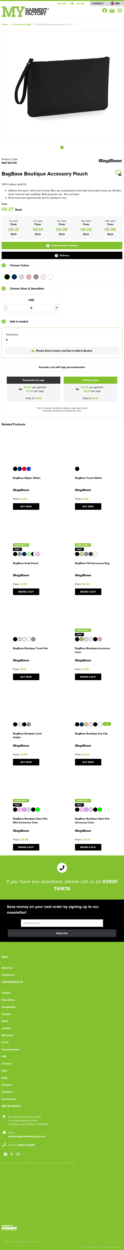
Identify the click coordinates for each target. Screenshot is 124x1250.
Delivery (62, 255)
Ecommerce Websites (88, 1246)
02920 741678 (26, 1145)
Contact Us (8, 975)
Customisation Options (62, 245)
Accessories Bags (21, 24)
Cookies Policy (28, 1162)
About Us (7, 968)
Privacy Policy (14, 1162)
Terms (4, 1162)
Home (5, 24)
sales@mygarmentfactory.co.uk (26, 1136)
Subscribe (62, 933)
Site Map (70, 1162)
